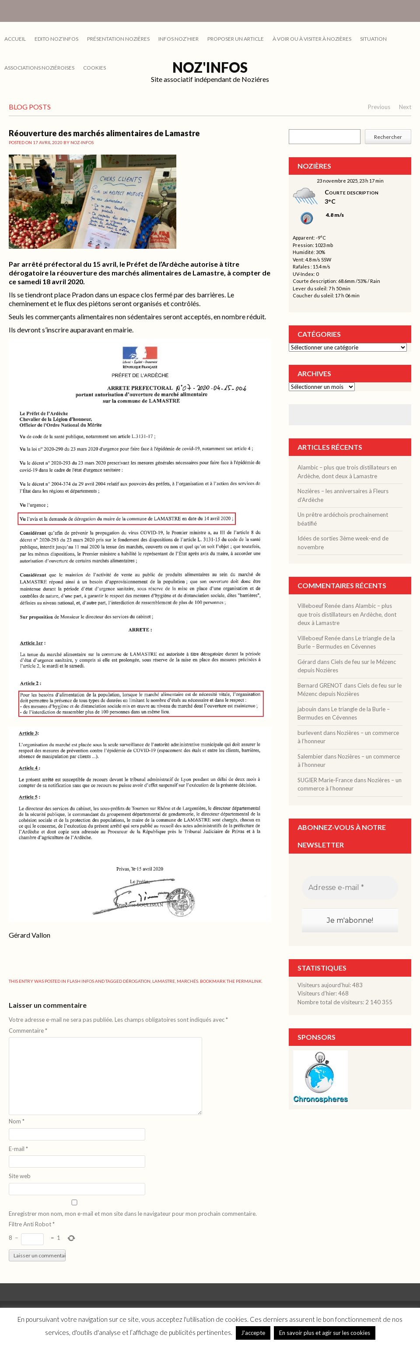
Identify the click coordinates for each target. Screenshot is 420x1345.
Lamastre (163, 981)
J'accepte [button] (253, 1332)
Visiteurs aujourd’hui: (325, 984)
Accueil (15, 38)
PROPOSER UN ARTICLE (235, 38)
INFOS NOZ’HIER (178, 38)
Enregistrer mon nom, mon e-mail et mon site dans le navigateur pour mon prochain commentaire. (133, 1213)
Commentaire (28, 1030)
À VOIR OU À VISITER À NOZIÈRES (312, 38)
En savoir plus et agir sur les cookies (324, 1332)
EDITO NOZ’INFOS (56, 38)
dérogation (136, 981)
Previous (379, 106)
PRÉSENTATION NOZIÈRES (118, 38)
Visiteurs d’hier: (318, 993)
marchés (187, 981)
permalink (249, 981)
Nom (16, 1121)
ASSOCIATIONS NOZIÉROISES (39, 67)
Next (405, 106)
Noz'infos (210, 67)
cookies (94, 67)
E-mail (18, 1148)
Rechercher (388, 137)
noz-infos (82, 142)
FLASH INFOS (80, 981)
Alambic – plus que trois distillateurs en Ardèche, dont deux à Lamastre (347, 614)
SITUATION (373, 38)
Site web (20, 1175)
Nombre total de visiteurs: (331, 1002)
